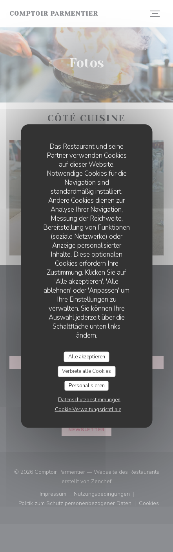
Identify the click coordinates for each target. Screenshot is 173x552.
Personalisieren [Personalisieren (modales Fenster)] (87, 385)
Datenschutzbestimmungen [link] (89, 399)
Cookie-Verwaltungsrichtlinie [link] (88, 409)
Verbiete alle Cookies (86, 371)
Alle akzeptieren (86, 356)
